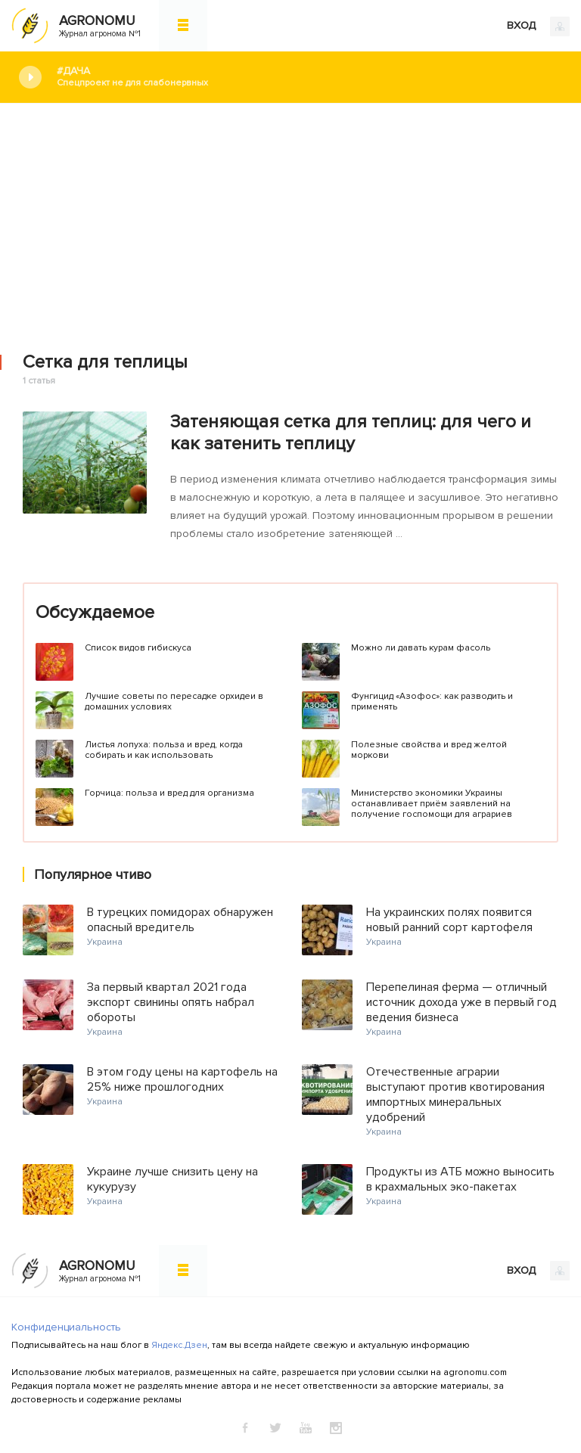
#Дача (307, 76)
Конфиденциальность (66, 1327)
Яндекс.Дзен (179, 1345)
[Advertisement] (290, 217)
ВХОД (538, 26)
